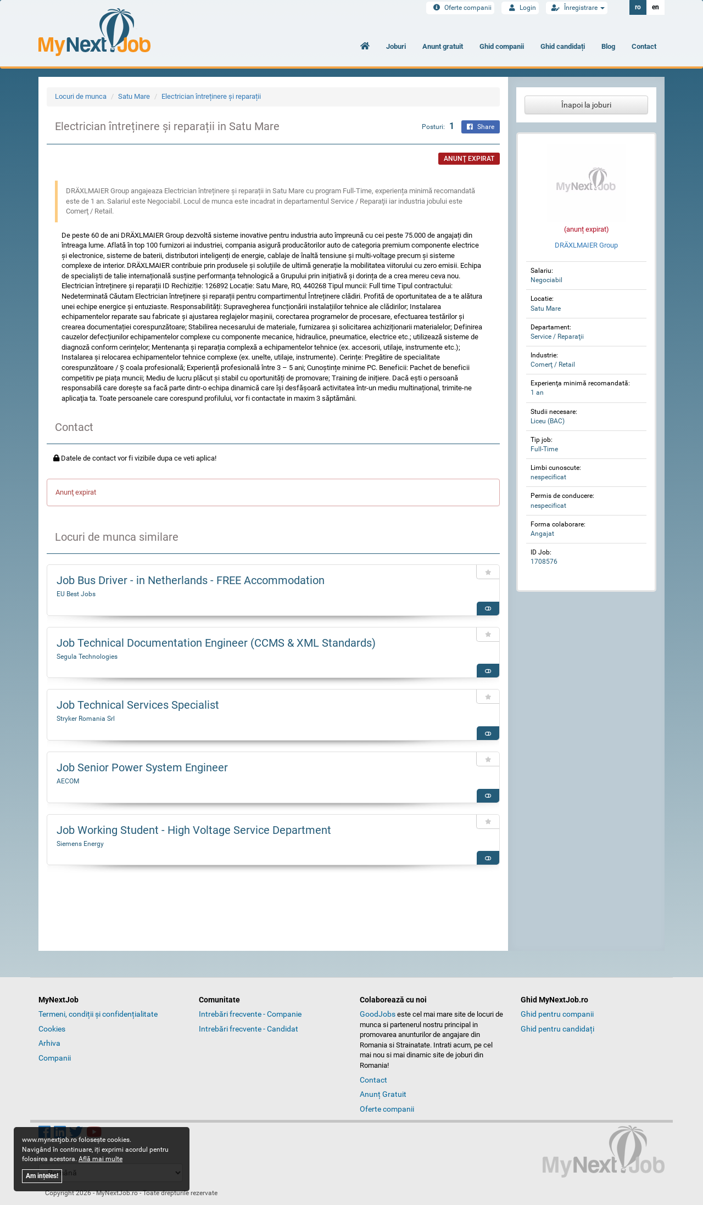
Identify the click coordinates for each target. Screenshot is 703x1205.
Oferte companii (460, 8)
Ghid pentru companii (557, 1014)
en (655, 7)
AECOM (68, 781)
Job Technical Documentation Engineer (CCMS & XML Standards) (216, 642)
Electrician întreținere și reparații (211, 96)
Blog (608, 46)
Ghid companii (501, 46)
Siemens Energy (80, 844)
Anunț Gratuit (383, 1094)
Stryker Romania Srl (86, 718)
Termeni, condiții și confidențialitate (98, 1014)
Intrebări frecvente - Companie (250, 1014)
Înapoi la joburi (586, 104)
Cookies (51, 1028)
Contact (644, 46)
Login (520, 8)
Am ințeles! (42, 1176)
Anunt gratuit (442, 46)
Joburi (396, 46)
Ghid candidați (562, 46)
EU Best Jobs (76, 594)
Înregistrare (577, 8)
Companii (54, 1057)
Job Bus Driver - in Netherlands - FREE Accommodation (191, 580)
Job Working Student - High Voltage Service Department (194, 830)
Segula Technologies (87, 656)
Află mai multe (100, 1159)
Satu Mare (134, 96)
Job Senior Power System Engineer (142, 767)
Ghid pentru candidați (557, 1028)
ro (638, 7)
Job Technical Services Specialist (138, 704)
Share (480, 127)
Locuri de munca (81, 96)
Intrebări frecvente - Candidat (248, 1028)
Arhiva (49, 1043)
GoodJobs (377, 1014)
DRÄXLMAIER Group (586, 245)
